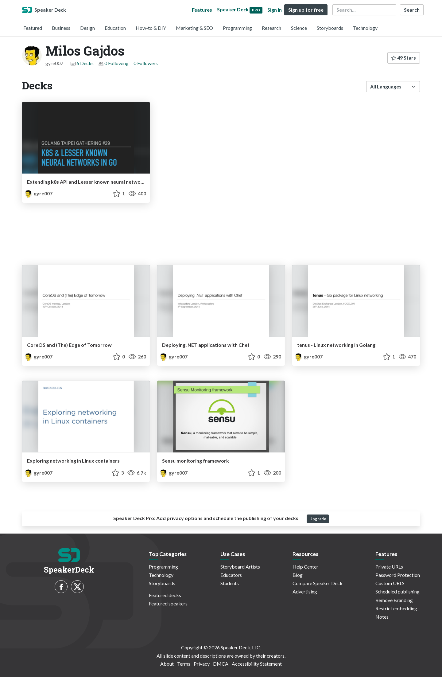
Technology (365, 28)
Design (87, 28)
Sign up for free (306, 10)
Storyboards (330, 28)
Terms (183, 664)
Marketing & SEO (194, 28)
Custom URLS (390, 583)
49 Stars (403, 58)
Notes (382, 617)
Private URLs (389, 566)
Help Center (305, 566)
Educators (231, 575)
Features (202, 10)
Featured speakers (168, 603)
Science (299, 28)
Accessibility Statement (257, 664)
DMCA (220, 664)
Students (229, 583)
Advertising (305, 591)
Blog (298, 575)
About (167, 664)
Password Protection (397, 575)
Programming (237, 28)
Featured (32, 28)
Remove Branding (394, 600)
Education (115, 28)
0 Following (116, 63)
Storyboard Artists (240, 566)
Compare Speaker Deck (318, 583)
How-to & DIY (151, 28)
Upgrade (317, 518)
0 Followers (146, 63)
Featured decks (165, 595)
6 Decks (85, 63)
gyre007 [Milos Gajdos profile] (38, 193)
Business (61, 28)
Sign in (274, 10)
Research (271, 28)
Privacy (202, 664)
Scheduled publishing (397, 591)
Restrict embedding (396, 608)
